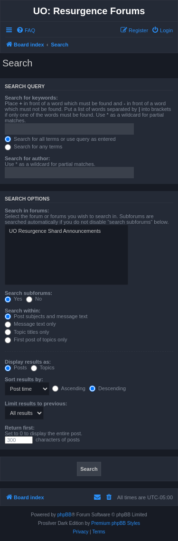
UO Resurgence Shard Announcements (66, 231)
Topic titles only (27, 332)
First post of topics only (36, 339)
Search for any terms (33, 146)
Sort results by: (24, 379)
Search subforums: (28, 293)
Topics (43, 367)
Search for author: (27, 158)
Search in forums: (27, 210)
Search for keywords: (31, 98)
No (34, 299)
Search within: (22, 310)
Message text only (30, 324)
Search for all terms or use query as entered (60, 139)
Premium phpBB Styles (115, 523)
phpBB (64, 514)
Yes (13, 299)
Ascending (68, 388)
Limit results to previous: (36, 403)
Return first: (20, 428)
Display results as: (28, 362)
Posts (16, 367)
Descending (107, 388)
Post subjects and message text (46, 316)
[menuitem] (25, 30)
